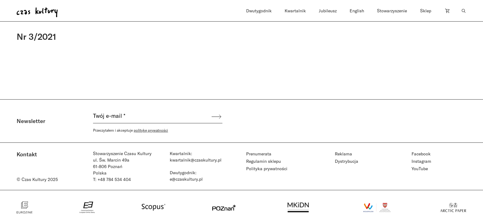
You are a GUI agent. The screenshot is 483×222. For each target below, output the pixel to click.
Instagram (421, 161)
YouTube (420, 168)
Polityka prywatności (266, 168)
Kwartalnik (295, 10)
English (357, 10)
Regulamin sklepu (263, 161)
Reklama (343, 153)
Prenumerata (258, 153)
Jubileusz (328, 10)
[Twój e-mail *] (152, 116)
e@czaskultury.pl (186, 179)
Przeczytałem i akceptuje (130, 130)
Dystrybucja (346, 161)
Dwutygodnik (259, 10)
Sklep (425, 10)
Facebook (421, 153)
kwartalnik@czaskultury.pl (195, 159)
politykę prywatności (151, 130)
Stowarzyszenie (392, 10)
